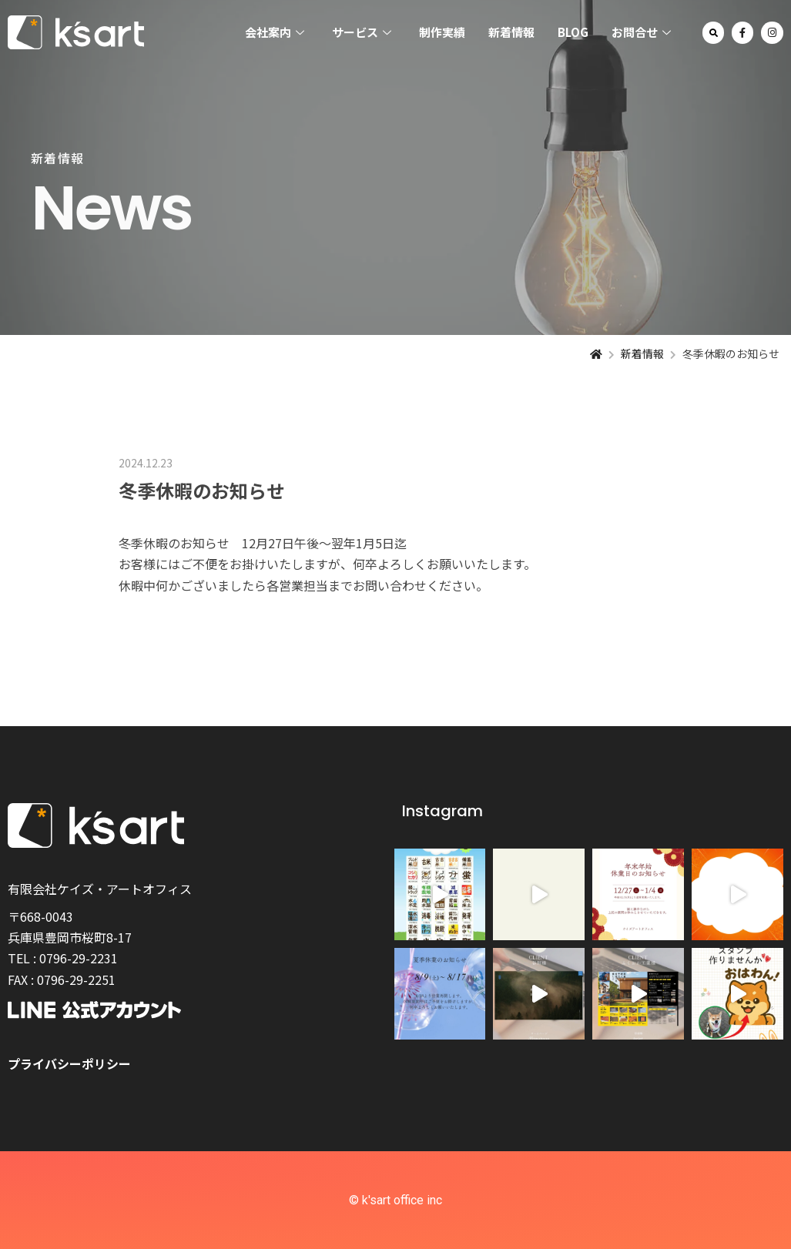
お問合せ (641, 33)
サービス (361, 33)
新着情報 (511, 32)
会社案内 (274, 33)
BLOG (573, 32)
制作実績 (442, 32)
